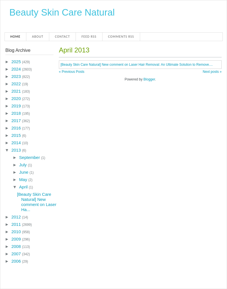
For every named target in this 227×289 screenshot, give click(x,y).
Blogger (149, 79)
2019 (16, 105)
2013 (16, 150)
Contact (62, 37)
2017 (16, 120)
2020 (16, 98)
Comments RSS (121, 37)
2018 (16, 113)
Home (15, 37)
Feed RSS (89, 37)
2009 (16, 239)
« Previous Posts (71, 72)
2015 (16, 135)
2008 (16, 246)
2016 (16, 128)
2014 (16, 142)
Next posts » (212, 72)
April (24, 186)
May (24, 179)
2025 (16, 61)
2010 (16, 231)
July (23, 164)
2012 (16, 216)
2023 (16, 76)
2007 (16, 253)
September (30, 157)
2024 (16, 69)
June (24, 172)
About (37, 37)
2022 (16, 83)
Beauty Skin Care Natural (62, 12)
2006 (16, 261)
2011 (16, 224)
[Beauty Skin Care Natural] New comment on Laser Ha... (36, 202)
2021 (16, 91)
